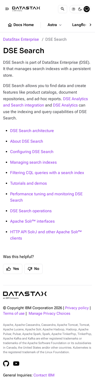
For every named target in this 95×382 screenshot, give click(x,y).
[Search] (62, 9)
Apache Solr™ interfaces (32, 221)
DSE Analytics (65, 105)
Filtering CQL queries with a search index (47, 172)
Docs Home (20, 25)
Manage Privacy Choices (49, 313)
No (33, 269)
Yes (12, 269)
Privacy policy (77, 308)
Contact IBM (43, 375)
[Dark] (80, 9)
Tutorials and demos (28, 183)
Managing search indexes (33, 162)
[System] (87, 9)
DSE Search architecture (32, 130)
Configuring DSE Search (31, 151)
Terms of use (14, 313)
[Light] (73, 9)
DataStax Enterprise (21, 39)
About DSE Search (26, 141)
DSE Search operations (31, 210)
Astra (55, 25)
